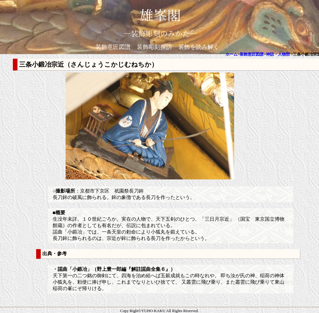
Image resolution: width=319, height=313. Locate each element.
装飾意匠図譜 (113, 47)
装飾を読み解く (198, 47)
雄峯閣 (160, 14)
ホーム (231, 54)
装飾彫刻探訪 (154, 47)
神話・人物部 (278, 54)
